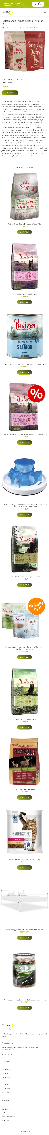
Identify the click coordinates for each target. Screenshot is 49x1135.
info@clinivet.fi (7, 1054)
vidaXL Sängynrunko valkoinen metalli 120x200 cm (24, 930)
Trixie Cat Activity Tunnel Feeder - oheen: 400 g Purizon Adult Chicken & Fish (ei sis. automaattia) (24, 506)
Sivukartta (5, 1120)
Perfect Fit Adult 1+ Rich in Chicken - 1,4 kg (24, 860)
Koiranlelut (5, 1085)
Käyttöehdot (6, 1113)
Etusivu (4, 27)
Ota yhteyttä (6, 1109)
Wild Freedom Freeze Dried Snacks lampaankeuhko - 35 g (24, 1000)
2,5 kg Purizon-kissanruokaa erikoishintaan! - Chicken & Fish (25, 434)
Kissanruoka (6, 1077)
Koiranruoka (6, 1088)
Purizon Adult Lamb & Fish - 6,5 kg (24, 719)
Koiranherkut (6, 1081)
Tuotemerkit (15, 79)
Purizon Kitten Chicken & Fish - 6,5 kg (24, 294)
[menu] (45, 12)
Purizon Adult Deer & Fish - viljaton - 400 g (24, 577)
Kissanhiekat (6, 1070)
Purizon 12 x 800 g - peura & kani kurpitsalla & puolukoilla (25, 364)
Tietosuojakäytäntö (8, 1117)
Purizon (22, 79)
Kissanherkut (6, 1066)
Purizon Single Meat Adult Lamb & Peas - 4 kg (24, 224)
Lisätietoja (10, 93)
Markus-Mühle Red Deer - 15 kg (24, 789)
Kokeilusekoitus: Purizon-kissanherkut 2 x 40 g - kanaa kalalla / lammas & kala (24, 648)
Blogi (3, 1105)
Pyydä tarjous (38, 4)
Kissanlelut (5, 1073)
